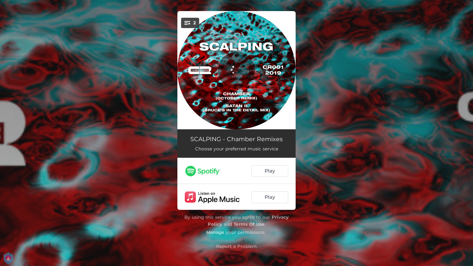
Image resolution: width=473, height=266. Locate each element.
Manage (215, 232)
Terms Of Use (249, 224)
